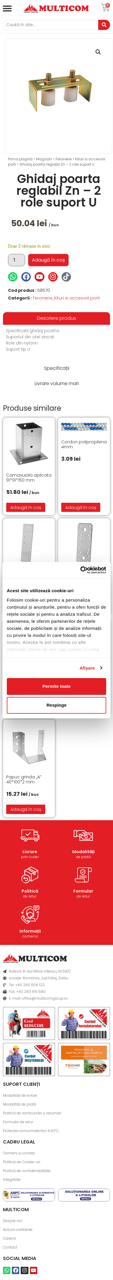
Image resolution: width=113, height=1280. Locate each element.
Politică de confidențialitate (27, 1170)
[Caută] (50, 25)
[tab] (56, 318)
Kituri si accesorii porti (77, 298)
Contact (10, 1247)
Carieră (9, 1238)
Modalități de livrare (20, 1095)
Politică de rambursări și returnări (32, 1113)
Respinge (56, 705)
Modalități (83, 852)
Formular (83, 891)
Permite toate (56, 686)
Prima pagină (20, 159)
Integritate (12, 1179)
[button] (98, 52)
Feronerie (64, 159)
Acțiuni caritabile (18, 1229)
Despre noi (12, 1220)
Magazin (44, 159)
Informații (30, 931)
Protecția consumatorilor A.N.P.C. (31, 1130)
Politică (30, 891)
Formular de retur (18, 1121)
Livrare (29, 852)
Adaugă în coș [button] (25, 507)
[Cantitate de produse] (16, 260)
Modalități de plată (19, 1104)
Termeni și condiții (19, 1153)
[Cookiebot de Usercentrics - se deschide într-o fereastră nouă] (81, 570)
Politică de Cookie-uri (21, 1161)
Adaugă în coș (48, 260)
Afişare (87, 667)
